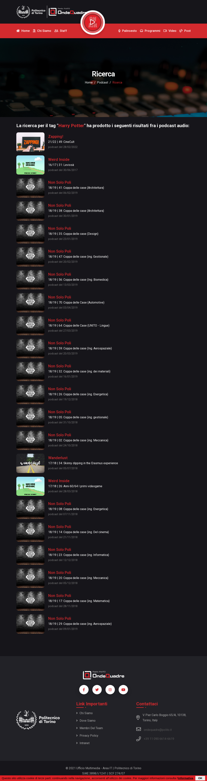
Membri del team (89, 728)
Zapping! (55, 136)
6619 (170, 739)
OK (200, 778)
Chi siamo (84, 713)
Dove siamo (86, 720)
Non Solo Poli (59, 182)
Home (89, 82)
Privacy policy (87, 735)
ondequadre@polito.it (154, 729)
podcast (102, 82)
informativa (185, 778)
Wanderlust (58, 458)
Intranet (83, 743)
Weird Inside (58, 159)
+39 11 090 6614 (155, 739)
